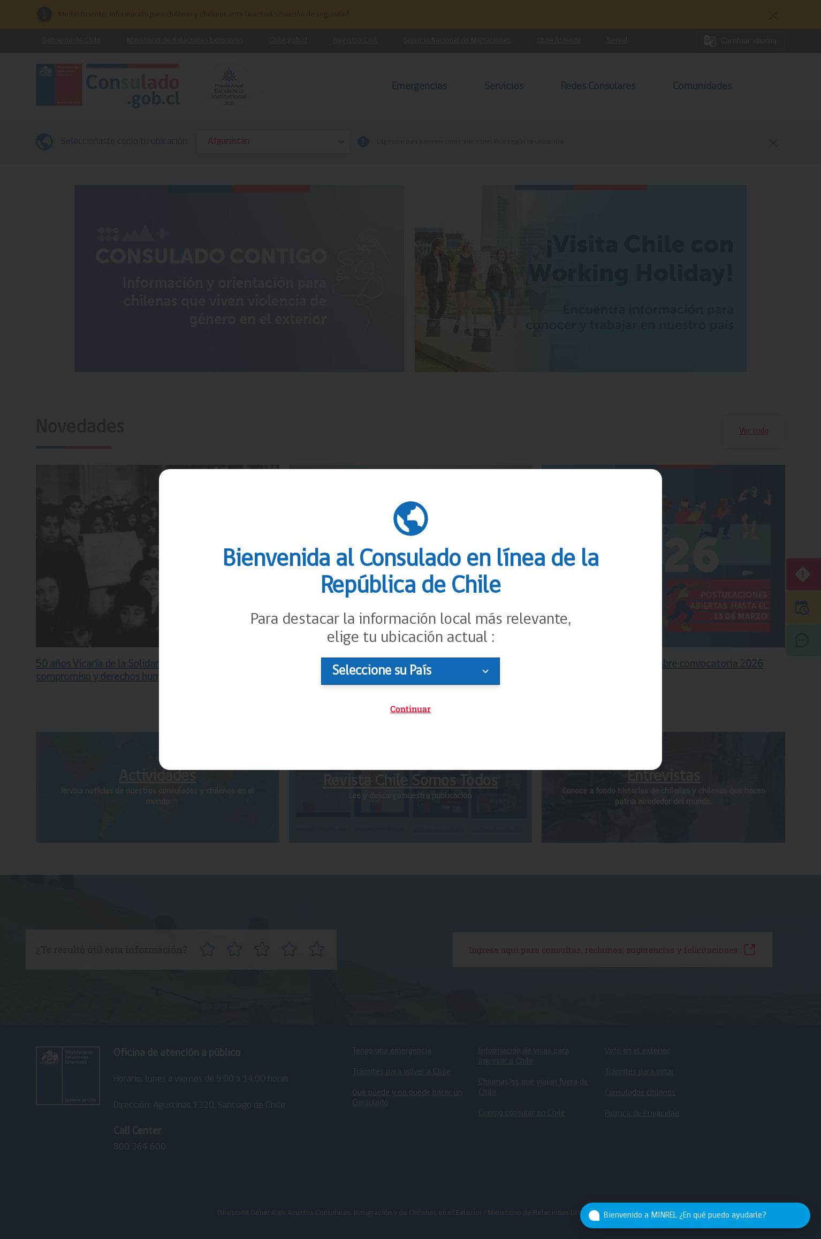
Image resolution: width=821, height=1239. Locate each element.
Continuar (410, 708)
